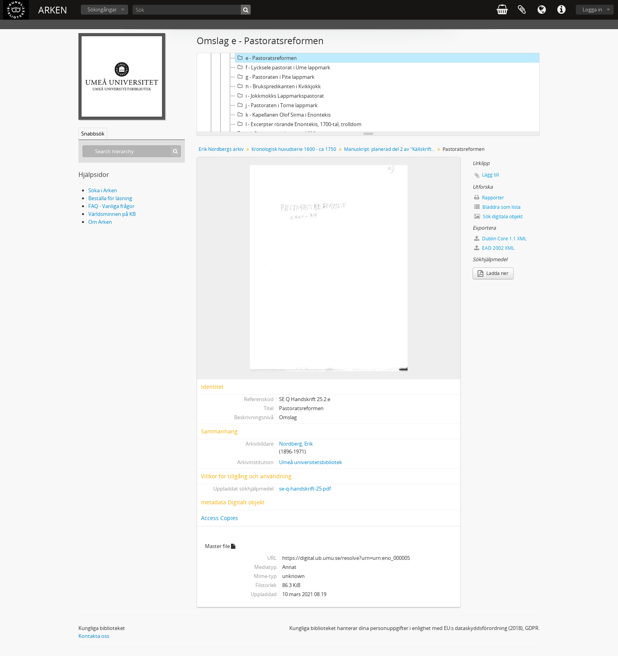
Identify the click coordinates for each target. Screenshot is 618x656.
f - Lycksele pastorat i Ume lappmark (282, 67)
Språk (541, 10)
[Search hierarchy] (131, 151)
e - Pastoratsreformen (266, 58)
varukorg (502, 10)
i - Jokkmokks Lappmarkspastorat (279, 95)
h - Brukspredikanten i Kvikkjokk (278, 86)
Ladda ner (493, 273)
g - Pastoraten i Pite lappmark (275, 77)
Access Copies (219, 518)
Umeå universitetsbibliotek (310, 462)
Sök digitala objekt (498, 216)
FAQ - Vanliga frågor (111, 206)
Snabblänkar (561, 10)
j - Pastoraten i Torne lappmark (276, 105)
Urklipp (522, 10)
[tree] (368, 92)
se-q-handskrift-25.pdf (305, 488)
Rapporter (489, 197)
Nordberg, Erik (296, 443)
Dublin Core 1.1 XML (500, 238)
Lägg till (490, 174)
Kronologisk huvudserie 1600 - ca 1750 (293, 149)
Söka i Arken (102, 190)
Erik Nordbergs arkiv (221, 149)
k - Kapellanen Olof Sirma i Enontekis (283, 114)
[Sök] (191, 10)
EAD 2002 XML (494, 248)
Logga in (592, 9)
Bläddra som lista (497, 207)
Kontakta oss (93, 635)
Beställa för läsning (110, 198)
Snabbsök (92, 133)
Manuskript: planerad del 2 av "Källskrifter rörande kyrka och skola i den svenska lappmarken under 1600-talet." (390, 149)
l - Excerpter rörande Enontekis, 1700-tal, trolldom (298, 124)
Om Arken (100, 221)
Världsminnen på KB (112, 213)
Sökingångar (102, 9)
